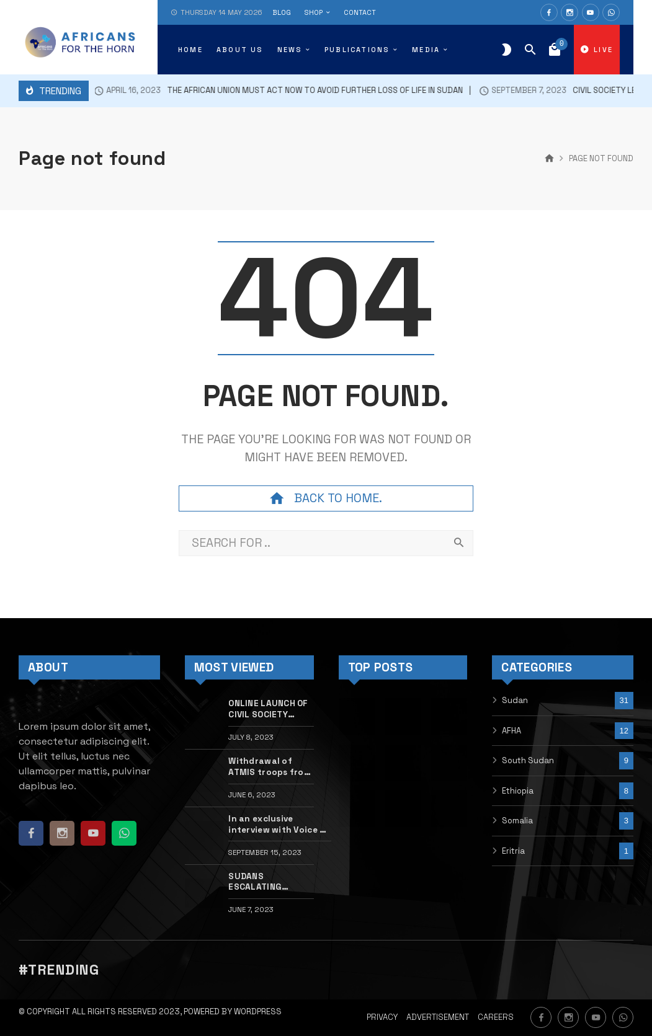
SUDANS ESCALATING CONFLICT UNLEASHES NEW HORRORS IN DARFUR (264, 882)
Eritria (513, 851)
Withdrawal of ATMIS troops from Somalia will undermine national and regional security (269, 767)
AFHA (511, 730)
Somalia (517, 820)
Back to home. (326, 498)
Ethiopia (518, 791)
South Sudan (528, 760)
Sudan (515, 700)
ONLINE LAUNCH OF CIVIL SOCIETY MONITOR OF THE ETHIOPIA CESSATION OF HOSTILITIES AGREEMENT (268, 709)
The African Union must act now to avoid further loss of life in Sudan (265, 91)
